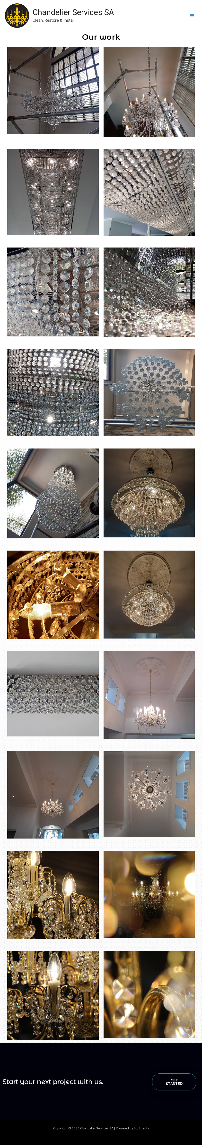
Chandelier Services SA (75, 12)
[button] (174, 1082)
